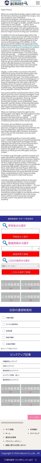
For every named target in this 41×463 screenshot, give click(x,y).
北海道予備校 (10, 344)
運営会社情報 (10, 437)
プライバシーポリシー (13, 441)
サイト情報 (9, 429)
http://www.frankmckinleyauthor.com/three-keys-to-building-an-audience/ (20, 47)
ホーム (7, 433)
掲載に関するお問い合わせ (15, 445)
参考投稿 (9, 331)
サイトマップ (34, 433)
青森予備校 (10, 337)
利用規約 (33, 429)
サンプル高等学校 (12, 324)
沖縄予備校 (10, 318)
